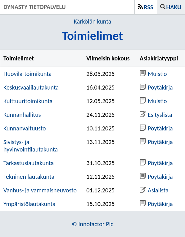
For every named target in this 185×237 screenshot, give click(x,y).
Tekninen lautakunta (28, 176)
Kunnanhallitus (22, 114)
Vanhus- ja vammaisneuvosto (40, 190)
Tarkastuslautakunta (28, 163)
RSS (148, 7)
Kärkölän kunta (92, 21)
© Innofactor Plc (92, 224)
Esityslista (156, 114)
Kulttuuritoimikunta (27, 101)
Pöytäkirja (156, 87)
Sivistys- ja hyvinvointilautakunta (30, 145)
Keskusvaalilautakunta (31, 87)
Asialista (154, 190)
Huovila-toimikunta (27, 73)
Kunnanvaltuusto (24, 128)
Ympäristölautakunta (29, 204)
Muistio (153, 73)
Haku (173, 7)
